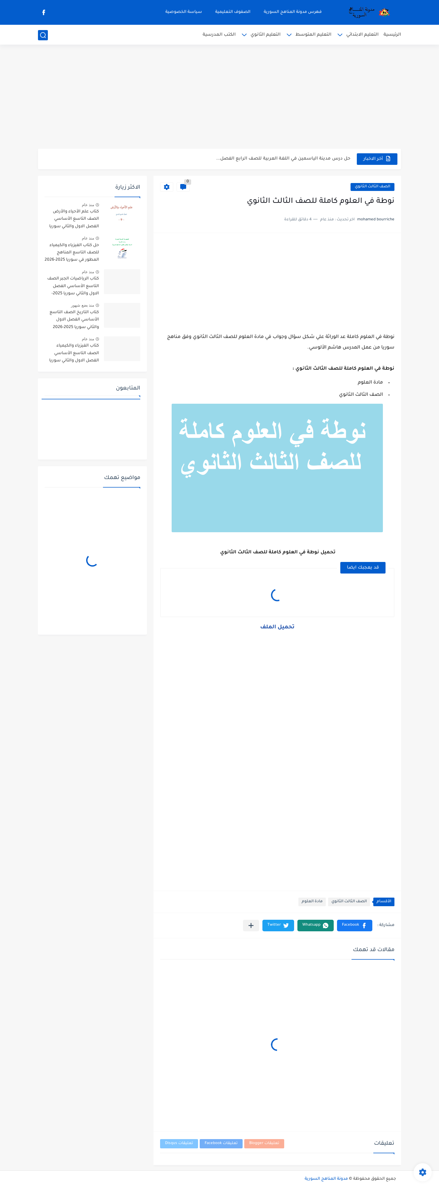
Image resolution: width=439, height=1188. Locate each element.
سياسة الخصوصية (183, 12)
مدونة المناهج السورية (326, 1179)
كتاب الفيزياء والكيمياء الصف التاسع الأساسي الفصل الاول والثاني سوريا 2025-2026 (74, 354)
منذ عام (88, 205)
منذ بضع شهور (82, 305)
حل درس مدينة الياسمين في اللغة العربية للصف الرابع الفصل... (283, 158)
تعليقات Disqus (179, 1143)
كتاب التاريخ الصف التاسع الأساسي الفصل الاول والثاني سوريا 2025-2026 (74, 320)
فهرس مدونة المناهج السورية (293, 12)
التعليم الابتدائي (362, 34)
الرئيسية (392, 34)
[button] (354, 925)
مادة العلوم (312, 902)
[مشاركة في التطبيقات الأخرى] (251, 925)
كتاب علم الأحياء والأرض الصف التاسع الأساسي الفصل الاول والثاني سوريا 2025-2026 (74, 220)
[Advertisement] (219, 97)
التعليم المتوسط (313, 34)
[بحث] (43, 35)
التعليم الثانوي (266, 34)
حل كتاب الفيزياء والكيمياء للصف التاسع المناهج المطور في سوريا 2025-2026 (72, 253)
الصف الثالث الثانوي (372, 187)
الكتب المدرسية (219, 34)
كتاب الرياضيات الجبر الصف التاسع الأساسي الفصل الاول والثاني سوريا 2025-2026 (73, 287)
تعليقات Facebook (221, 1143)
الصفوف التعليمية (233, 12)
